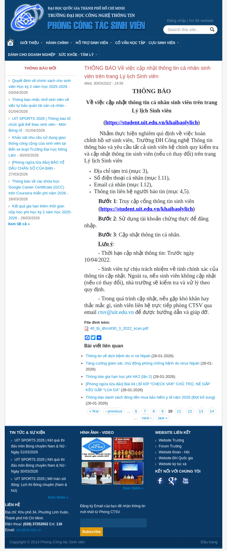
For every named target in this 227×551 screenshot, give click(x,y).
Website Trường (171, 440)
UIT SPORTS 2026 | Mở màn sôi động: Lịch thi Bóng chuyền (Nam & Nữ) (39, 485)
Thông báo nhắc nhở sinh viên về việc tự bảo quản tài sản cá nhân (39, 102)
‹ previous (113, 411)
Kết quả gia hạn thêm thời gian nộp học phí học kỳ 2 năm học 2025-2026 (40, 212)
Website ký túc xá (173, 464)
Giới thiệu (31, 43)
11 (179, 411)
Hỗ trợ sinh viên (94, 43)
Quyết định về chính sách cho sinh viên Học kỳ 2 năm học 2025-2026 (40, 83)
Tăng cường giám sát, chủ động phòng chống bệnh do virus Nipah (143, 363)
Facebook (160, 481)
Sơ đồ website (201, 20)
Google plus (173, 481)
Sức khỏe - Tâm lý (78, 55)
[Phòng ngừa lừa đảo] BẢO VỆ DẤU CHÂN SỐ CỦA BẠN (36, 165)
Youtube (185, 481)
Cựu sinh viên (164, 43)
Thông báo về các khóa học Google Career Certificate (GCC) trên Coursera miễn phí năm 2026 (37, 187)
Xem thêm (57, 497)
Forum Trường (170, 446)
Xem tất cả (18, 224)
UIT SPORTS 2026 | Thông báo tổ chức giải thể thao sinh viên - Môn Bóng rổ (40, 124)
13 (201, 411)
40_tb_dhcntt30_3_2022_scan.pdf (119, 328)
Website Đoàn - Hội (174, 452)
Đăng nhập (176, 20)
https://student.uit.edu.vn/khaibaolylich (151, 122)
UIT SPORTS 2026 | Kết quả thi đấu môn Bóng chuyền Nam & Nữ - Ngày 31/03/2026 (39, 446)
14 (212, 411)
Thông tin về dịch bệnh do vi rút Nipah (118, 356)
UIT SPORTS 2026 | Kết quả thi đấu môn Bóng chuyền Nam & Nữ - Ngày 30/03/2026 (39, 465)
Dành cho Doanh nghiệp (31, 55)
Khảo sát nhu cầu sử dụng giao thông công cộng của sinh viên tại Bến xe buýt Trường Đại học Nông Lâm (38, 146)
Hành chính (59, 43)
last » (162, 418)
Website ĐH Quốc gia (176, 458)
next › (147, 418)
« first (94, 411)
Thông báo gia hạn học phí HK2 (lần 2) (119, 376)
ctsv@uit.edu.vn (116, 312)
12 (190, 411)
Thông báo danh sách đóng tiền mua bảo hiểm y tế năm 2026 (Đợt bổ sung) (150, 397)
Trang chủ (12, 43)
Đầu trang (209, 542)
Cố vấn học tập (130, 43)
